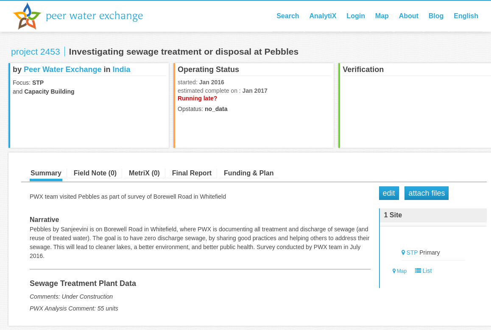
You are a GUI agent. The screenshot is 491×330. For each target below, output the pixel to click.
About (408, 15)
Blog (436, 15)
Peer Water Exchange (84, 16)
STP (412, 252)
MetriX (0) (144, 173)
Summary (46, 173)
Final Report (192, 173)
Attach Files (426, 193)
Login (355, 15)
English (466, 15)
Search (287, 15)
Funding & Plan (248, 173)
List (422, 270)
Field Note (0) (95, 173)
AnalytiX (322, 15)
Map (382, 15)
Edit (389, 193)
